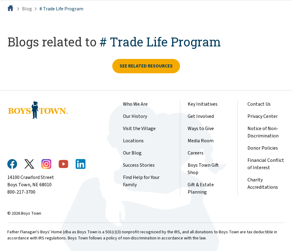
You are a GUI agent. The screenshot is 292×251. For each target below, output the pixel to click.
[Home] (11, 8)
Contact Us (259, 104)
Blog (27, 8)
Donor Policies (262, 148)
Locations (133, 140)
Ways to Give (201, 128)
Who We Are (135, 104)
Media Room (201, 140)
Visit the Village (139, 128)
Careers (196, 153)
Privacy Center (262, 116)
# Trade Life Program (61, 8)
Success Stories (139, 165)
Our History (135, 116)
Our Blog (132, 153)
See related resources (146, 66)
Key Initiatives (203, 104)
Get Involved (201, 116)
